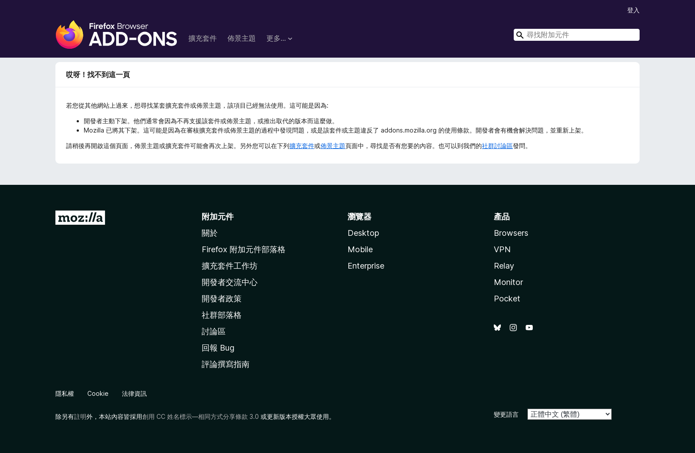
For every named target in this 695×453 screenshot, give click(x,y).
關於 (210, 233)
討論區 (214, 331)
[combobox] (577, 35)
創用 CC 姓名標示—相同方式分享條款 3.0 (200, 416)
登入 (633, 10)
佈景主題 (241, 38)
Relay (504, 265)
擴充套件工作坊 (230, 265)
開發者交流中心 (230, 282)
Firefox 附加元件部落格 (243, 249)
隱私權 (64, 393)
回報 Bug (218, 347)
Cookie (98, 393)
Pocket (507, 298)
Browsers (511, 233)
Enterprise (366, 265)
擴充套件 (202, 38)
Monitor (508, 282)
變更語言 (506, 414)
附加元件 (218, 216)
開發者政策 (222, 298)
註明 (80, 416)
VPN (502, 249)
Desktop (363, 233)
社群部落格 (222, 315)
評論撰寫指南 (226, 364)
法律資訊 (134, 393)
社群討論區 (497, 145)
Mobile (360, 249)
